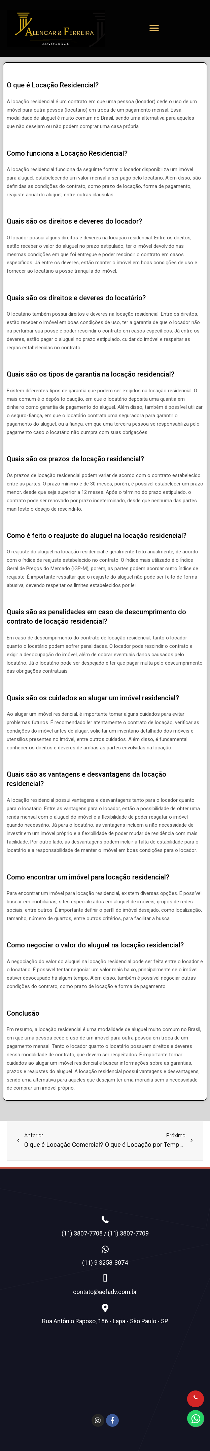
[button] (154, 28)
